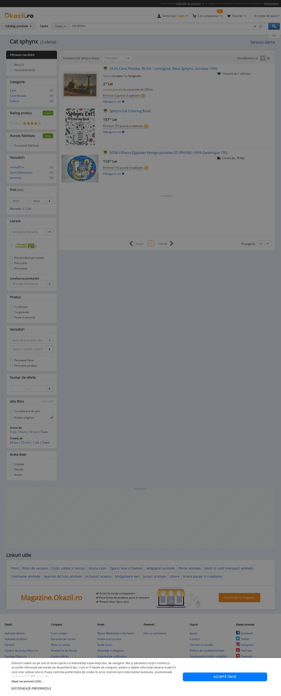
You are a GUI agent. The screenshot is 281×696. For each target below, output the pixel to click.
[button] (95, 687)
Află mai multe (40, 682)
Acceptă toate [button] (224, 683)
